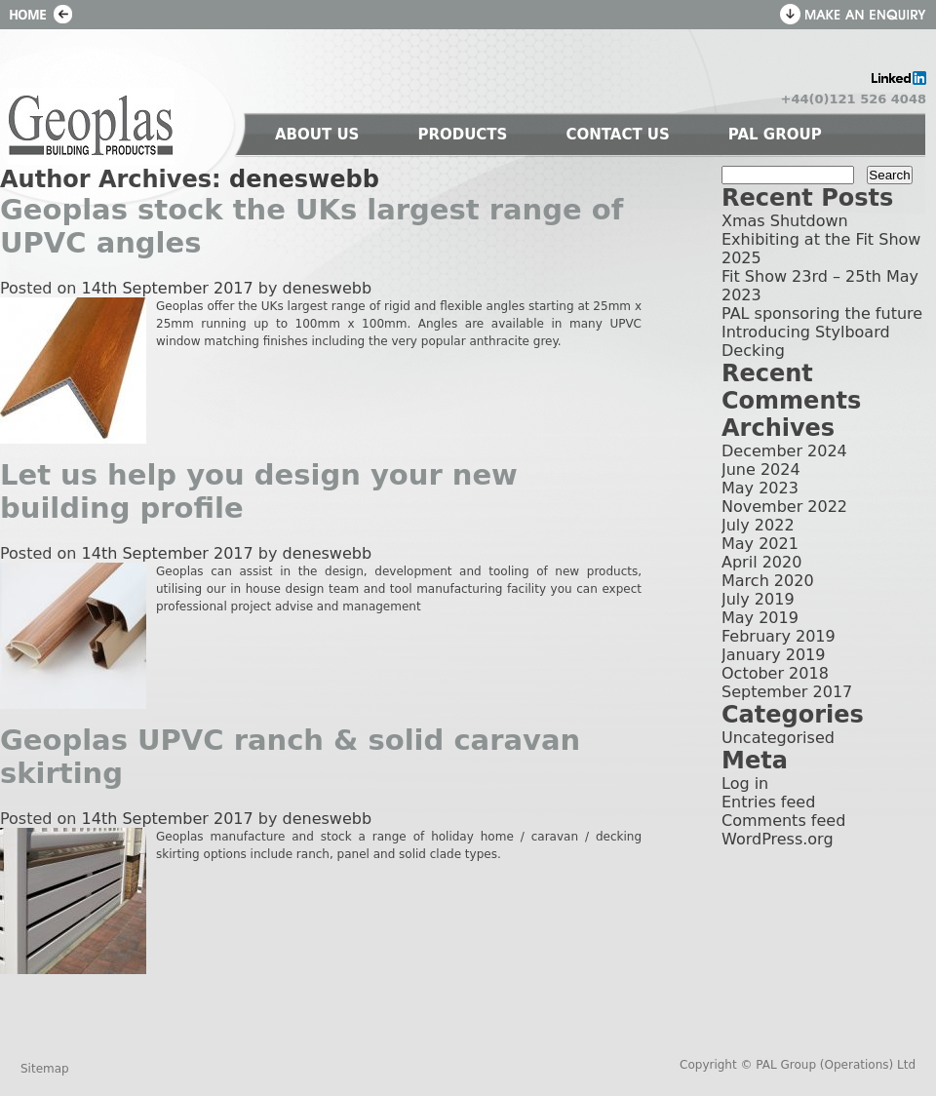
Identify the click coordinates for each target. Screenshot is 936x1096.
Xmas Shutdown (785, 221)
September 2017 (787, 692)
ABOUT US (317, 134)
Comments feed (783, 820)
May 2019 (760, 617)
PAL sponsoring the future (822, 313)
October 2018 (775, 673)
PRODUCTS (462, 134)
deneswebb (304, 179)
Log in (745, 783)
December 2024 (784, 451)
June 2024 (761, 469)
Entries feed (768, 802)
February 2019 (779, 636)
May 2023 (760, 488)
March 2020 (768, 580)
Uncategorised (778, 737)
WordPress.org (778, 839)
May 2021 (760, 543)
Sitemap (44, 1069)
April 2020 (761, 562)
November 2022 (784, 506)
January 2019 (773, 655)
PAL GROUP (775, 134)
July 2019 (758, 599)
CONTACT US (617, 134)
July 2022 (758, 525)
